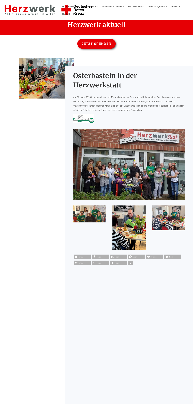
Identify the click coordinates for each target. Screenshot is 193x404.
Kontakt (66, 14)
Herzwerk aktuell (136, 7)
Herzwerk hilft (89, 7)
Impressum (89, 395)
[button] (82, 257)
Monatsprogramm (156, 7)
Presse (174, 7)
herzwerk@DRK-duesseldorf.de (132, 390)
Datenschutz (103, 395)
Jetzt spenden (96, 43)
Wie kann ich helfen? (112, 7)
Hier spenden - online (96, 342)
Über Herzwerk (69, 7)
